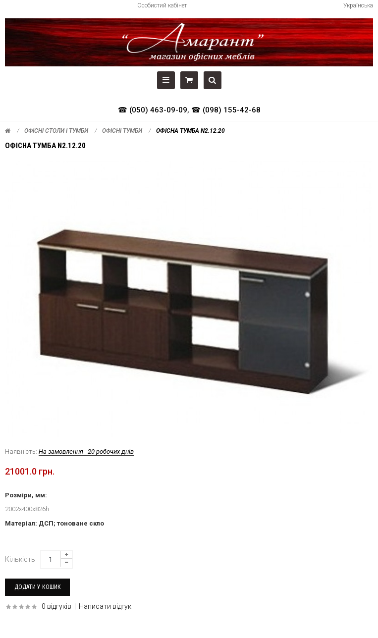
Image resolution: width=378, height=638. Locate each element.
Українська (358, 5)
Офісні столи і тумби (56, 130)
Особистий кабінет (162, 5)
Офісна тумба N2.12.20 (190, 130)
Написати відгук (105, 606)
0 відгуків (56, 606)
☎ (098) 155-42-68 (226, 110)
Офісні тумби (122, 130)
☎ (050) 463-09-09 (152, 110)
